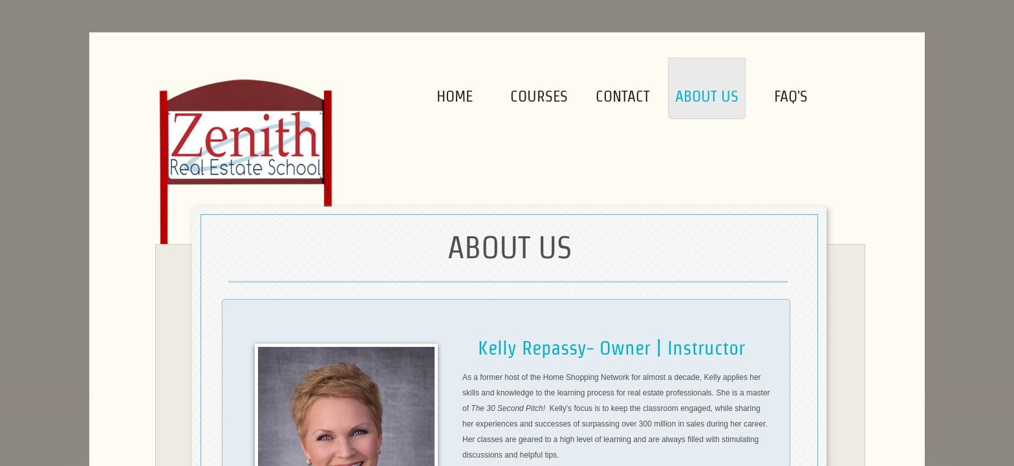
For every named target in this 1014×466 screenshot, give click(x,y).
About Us (707, 96)
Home (455, 96)
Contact (623, 96)
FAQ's (791, 96)
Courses (539, 96)
